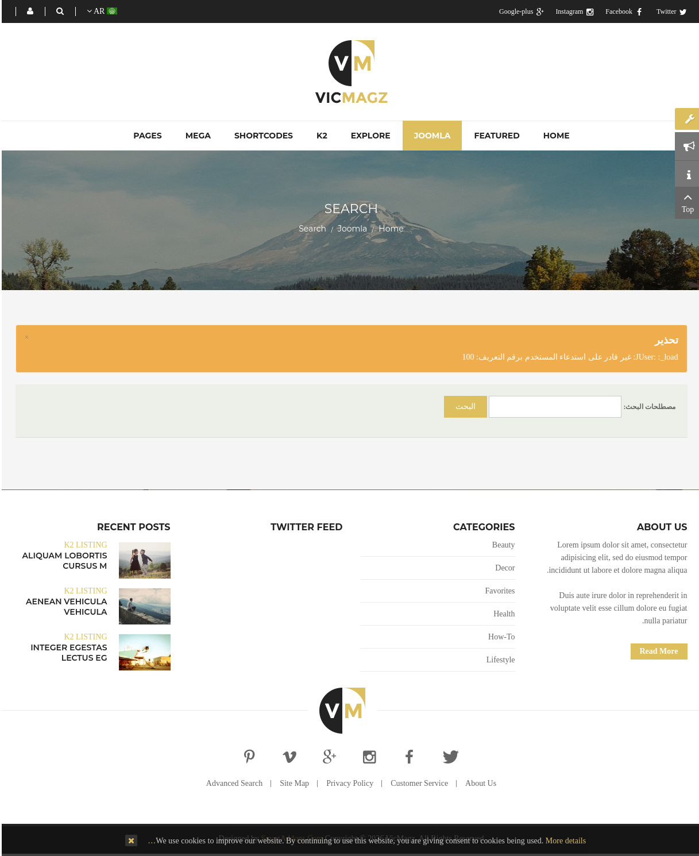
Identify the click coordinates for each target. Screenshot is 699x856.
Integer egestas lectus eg (67, 652)
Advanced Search (232, 783)
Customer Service (417, 783)
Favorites (498, 591)
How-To (499, 637)
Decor (503, 568)
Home (389, 228)
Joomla (350, 228)
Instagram (573, 11)
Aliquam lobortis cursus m (63, 560)
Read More (657, 651)
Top (686, 202)
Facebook (623, 11)
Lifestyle (499, 660)
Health (502, 614)
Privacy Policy (348, 783)
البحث (464, 406)
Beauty (502, 545)
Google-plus (519, 11)
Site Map (292, 783)
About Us (479, 783)
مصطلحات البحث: (648, 407)
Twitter (670, 11)
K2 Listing (83, 545)
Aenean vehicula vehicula (64, 606)
